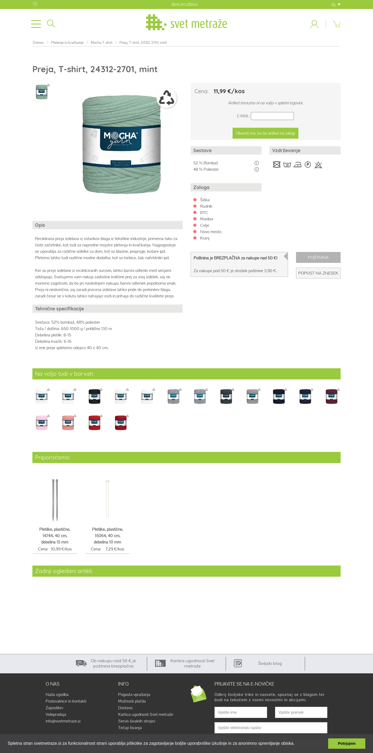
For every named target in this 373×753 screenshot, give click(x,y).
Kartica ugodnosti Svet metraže (145, 715)
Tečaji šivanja (130, 728)
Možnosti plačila (132, 702)
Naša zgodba (57, 695)
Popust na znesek (318, 274)
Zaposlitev (54, 709)
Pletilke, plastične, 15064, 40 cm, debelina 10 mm (107, 537)
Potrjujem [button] (346, 743)
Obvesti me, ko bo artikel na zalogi (265, 134)
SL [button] (336, 4)
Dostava (125, 709)
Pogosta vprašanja (134, 695)
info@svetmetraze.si (63, 722)
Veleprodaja (56, 715)
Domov (38, 43)
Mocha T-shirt (101, 43)
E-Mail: (243, 117)
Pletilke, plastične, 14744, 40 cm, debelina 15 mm (54, 537)
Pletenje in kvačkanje (67, 43)
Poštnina (318, 258)
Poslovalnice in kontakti (66, 702)
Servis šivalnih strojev (136, 722)
